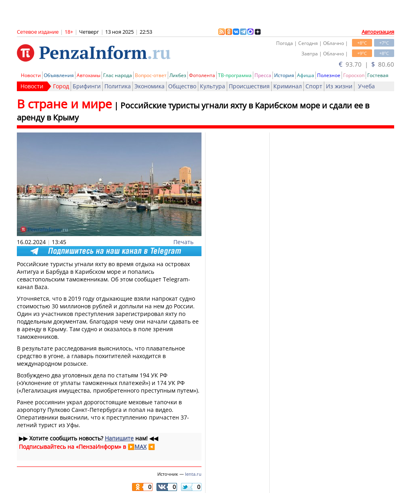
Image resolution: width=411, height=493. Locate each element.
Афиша (305, 75)
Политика (117, 86)
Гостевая (378, 75)
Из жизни (339, 86)
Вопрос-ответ (151, 75)
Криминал (287, 86)
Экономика (149, 86)
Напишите (119, 438)
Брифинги (87, 86)
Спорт (313, 86)
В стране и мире (64, 104)
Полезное (328, 75)
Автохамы (88, 75)
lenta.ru (193, 474)
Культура (212, 86)
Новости (31, 75)
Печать (183, 242)
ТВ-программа (235, 75)
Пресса (262, 75)
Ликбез (177, 75)
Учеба (366, 86)
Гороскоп (353, 75)
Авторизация (378, 31)
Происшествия (249, 86)
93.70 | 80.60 (366, 64)
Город (61, 86)
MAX (140, 446)
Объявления (59, 75)
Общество (182, 86)
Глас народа (117, 75)
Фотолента (202, 75)
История (284, 75)
